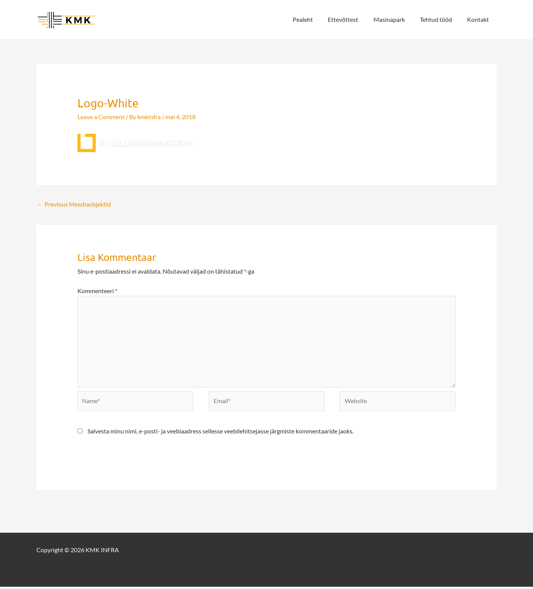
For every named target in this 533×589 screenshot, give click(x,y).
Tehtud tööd (440, 19)
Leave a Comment (101, 116)
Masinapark (396, 19)
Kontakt (479, 19)
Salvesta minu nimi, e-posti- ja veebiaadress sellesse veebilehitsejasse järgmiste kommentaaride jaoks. (220, 433)
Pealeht (315, 19)
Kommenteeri (97, 290)
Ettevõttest (353, 19)
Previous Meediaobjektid (74, 204)
